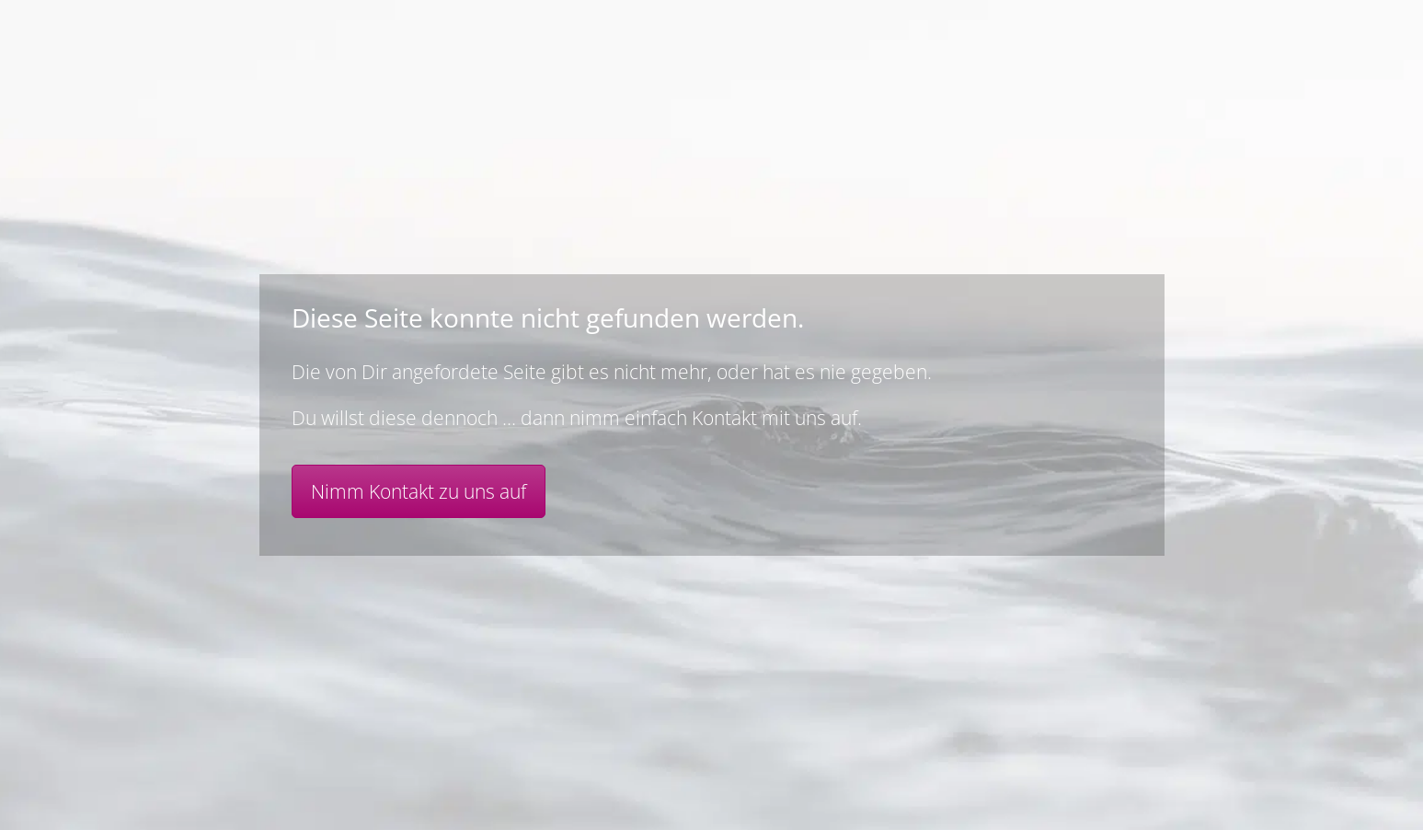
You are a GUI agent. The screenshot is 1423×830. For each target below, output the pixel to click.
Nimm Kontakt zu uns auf (418, 491)
